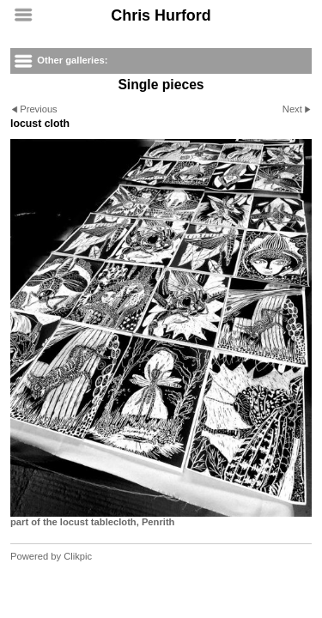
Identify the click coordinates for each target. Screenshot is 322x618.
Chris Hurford (160, 15)
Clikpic (78, 556)
